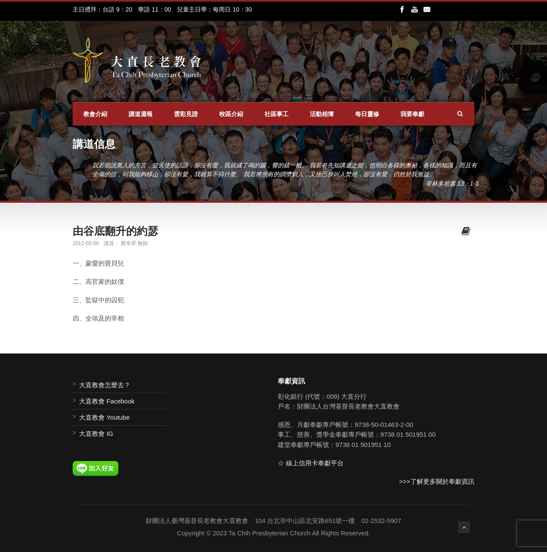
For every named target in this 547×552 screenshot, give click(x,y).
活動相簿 (322, 114)
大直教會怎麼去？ (104, 384)
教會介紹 (95, 114)
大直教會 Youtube (104, 417)
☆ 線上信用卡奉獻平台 (311, 463)
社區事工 (276, 114)
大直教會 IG (96, 433)
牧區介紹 (231, 114)
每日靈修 (367, 114)
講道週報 (141, 114)
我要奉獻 (412, 114)
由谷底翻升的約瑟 (115, 231)
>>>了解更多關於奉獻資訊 (436, 481)
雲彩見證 (186, 114)
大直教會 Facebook (107, 401)
